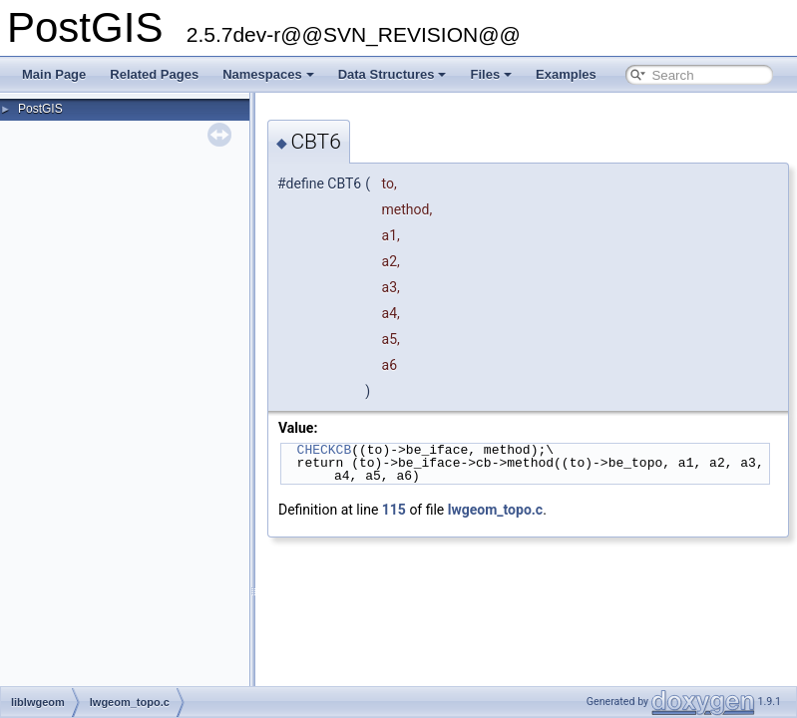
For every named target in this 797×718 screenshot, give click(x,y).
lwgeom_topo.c (495, 510)
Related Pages (154, 74)
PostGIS (40, 109)
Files (491, 74)
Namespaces (268, 74)
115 (394, 510)
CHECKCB (324, 450)
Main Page (54, 74)
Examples (566, 74)
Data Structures (392, 74)
